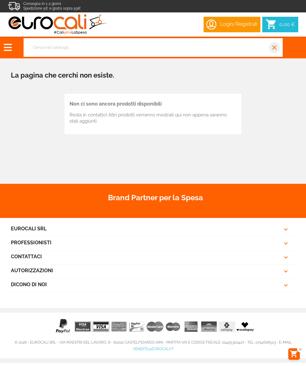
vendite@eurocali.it (153, 349)
